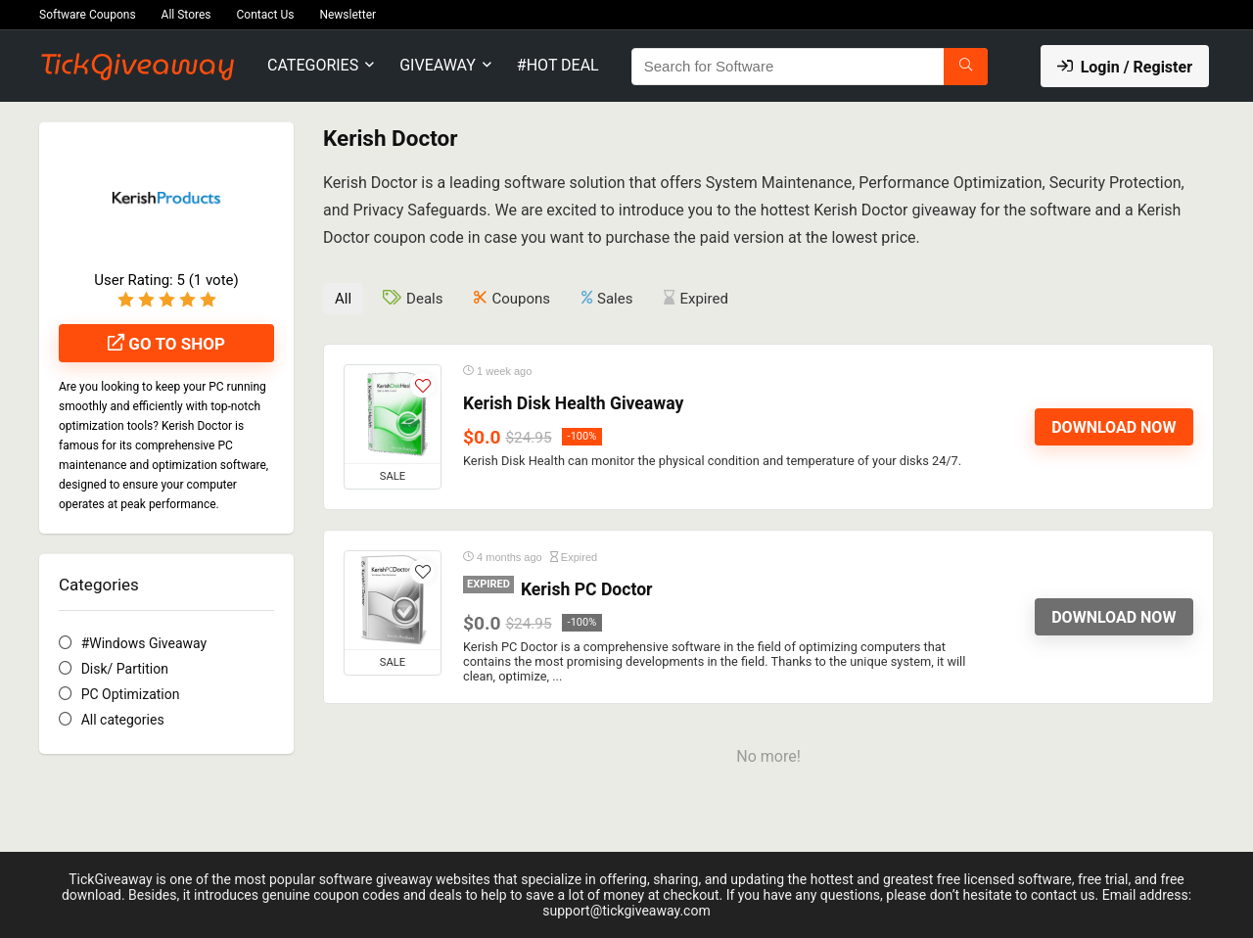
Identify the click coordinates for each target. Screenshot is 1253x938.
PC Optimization (130, 694)
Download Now (1113, 427)
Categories (312, 65)
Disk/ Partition (124, 669)
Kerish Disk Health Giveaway (573, 403)
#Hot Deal (558, 65)
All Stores (186, 15)
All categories (122, 719)
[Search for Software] (966, 66)
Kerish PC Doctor (587, 589)
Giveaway (437, 65)
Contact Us (266, 15)
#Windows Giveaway (144, 643)
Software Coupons (87, 15)
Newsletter (347, 15)
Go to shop (166, 343)
